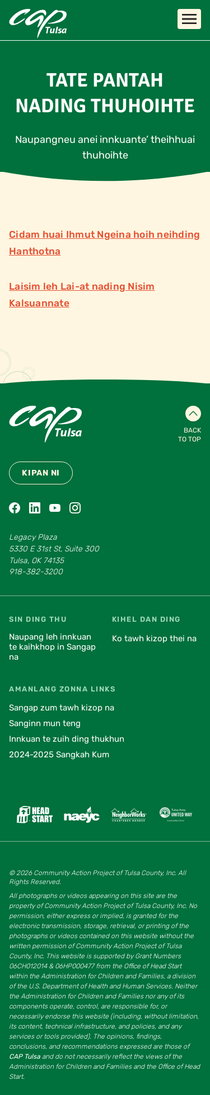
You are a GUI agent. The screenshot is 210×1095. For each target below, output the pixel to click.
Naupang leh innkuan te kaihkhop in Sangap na (52, 647)
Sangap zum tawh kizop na (61, 708)
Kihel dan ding (146, 619)
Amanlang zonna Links (62, 689)
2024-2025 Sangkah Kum (59, 755)
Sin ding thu (38, 619)
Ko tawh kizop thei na (154, 638)
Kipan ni (41, 473)
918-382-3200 (36, 572)
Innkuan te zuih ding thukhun (66, 739)
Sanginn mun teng (45, 723)
